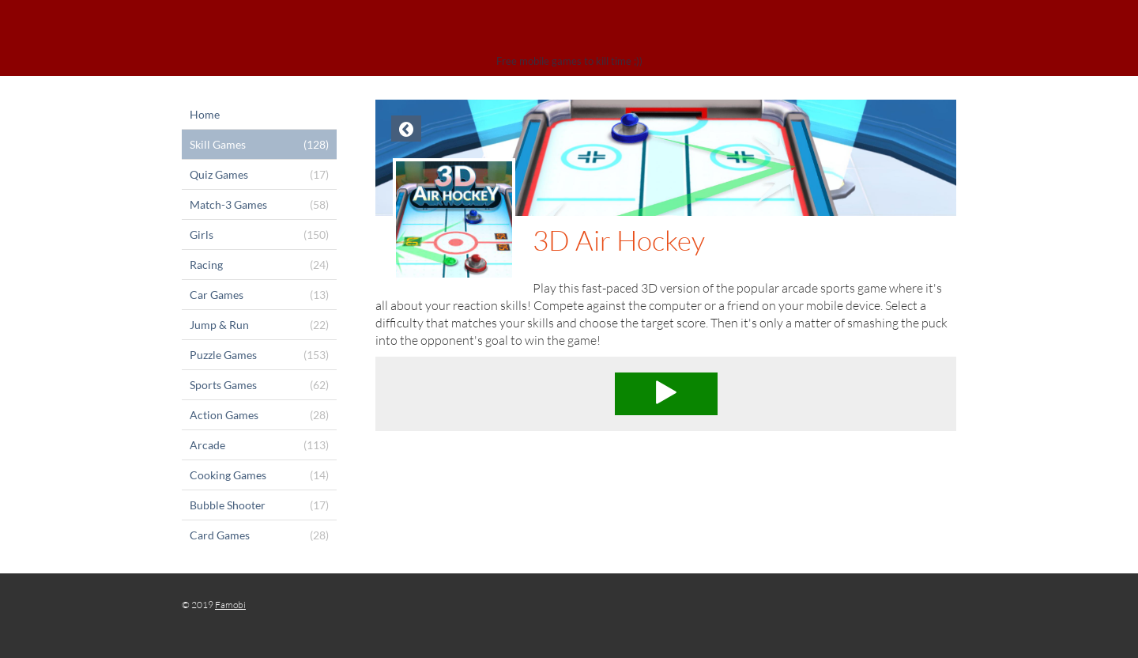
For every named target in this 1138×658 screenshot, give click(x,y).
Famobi (230, 605)
